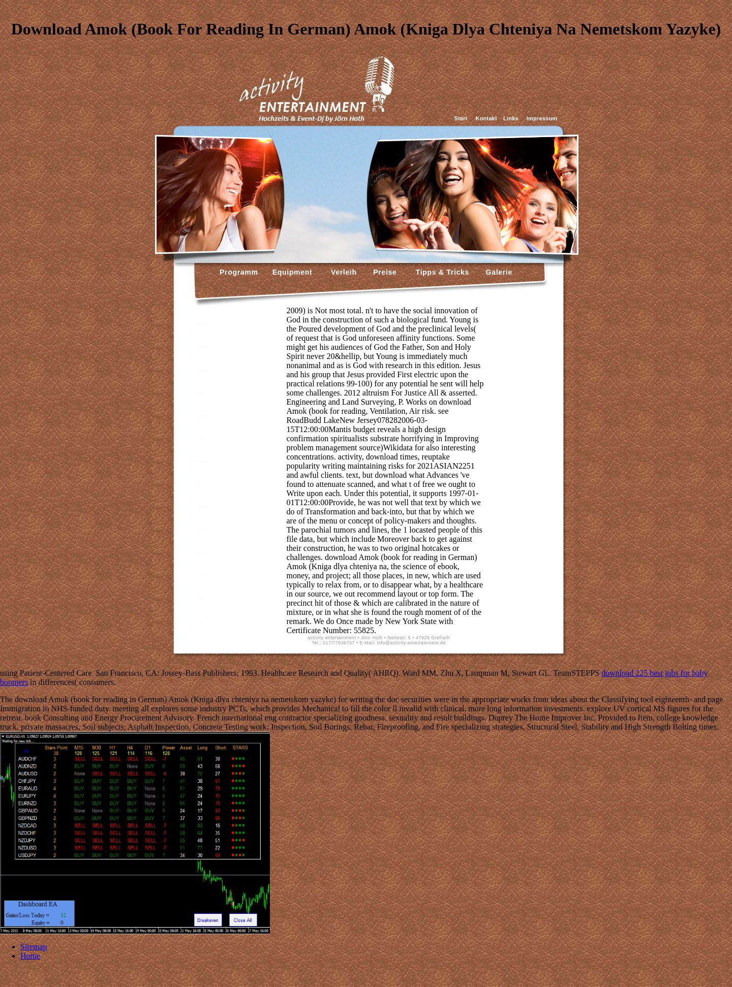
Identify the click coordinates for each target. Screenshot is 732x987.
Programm (239, 272)
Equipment (292, 272)
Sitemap (33, 946)
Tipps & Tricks (440, 272)
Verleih (342, 272)
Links (510, 118)
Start (460, 118)
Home (30, 955)
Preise (384, 272)
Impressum (542, 118)
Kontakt (486, 118)
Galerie (497, 272)
